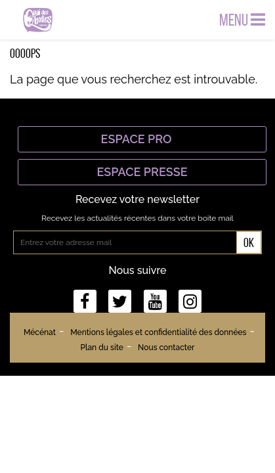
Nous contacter (166, 347)
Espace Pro (142, 139)
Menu (242, 20)
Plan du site (102, 347)
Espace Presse (141, 172)
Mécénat (40, 332)
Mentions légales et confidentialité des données (158, 332)
